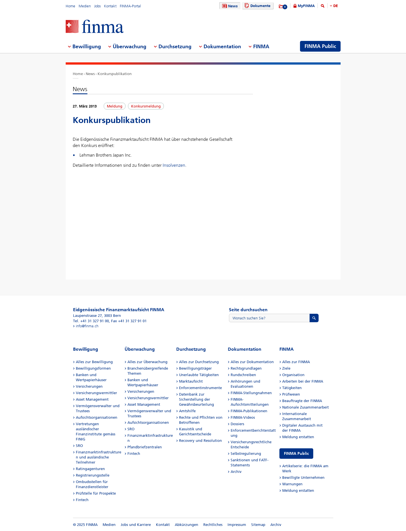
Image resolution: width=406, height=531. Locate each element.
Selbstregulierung (246, 453)
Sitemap (258, 525)
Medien (85, 6)
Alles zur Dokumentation (252, 362)
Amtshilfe (187, 411)
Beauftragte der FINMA (302, 401)
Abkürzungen (186, 525)
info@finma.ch (87, 326)
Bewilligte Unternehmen (303, 477)
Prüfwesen (291, 394)
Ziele (286, 368)
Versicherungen (89, 386)
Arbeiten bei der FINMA (302, 381)
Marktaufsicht (191, 381)
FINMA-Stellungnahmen (251, 393)
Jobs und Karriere (136, 525)
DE (335, 6)
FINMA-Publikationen (249, 411)
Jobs (97, 6)
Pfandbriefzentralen (144, 447)
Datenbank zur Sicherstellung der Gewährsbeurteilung (196, 399)
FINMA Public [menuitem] (320, 46)
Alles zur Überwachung (147, 362)
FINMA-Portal (130, 6)
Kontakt (110, 6)
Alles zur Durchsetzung (199, 362)
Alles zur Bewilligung (94, 362)
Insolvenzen (174, 165)
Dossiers (237, 424)
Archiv (236, 471)
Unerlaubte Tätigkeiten (199, 375)
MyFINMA (306, 6)
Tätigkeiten (292, 388)
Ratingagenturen (90, 469)
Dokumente (256, 6)
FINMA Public (296, 453)
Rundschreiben (243, 375)
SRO (79, 446)
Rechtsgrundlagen (246, 368)
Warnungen (292, 484)
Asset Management (92, 399)
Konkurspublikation (115, 74)
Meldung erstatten (298, 437)
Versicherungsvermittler (96, 393)
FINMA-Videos (243, 417)
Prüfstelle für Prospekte (96, 493)
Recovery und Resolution (200, 440)
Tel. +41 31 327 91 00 (91, 321)
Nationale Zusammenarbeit (305, 407)
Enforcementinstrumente (200, 388)
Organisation (293, 375)
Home (70, 6)
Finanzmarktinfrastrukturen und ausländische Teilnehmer (98, 457)
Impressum (237, 525)
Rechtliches (212, 525)
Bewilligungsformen (93, 368)
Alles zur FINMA (296, 362)
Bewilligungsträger (195, 368)
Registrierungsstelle (92, 475)
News (229, 6)
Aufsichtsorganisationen (96, 417)
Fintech (82, 500)
